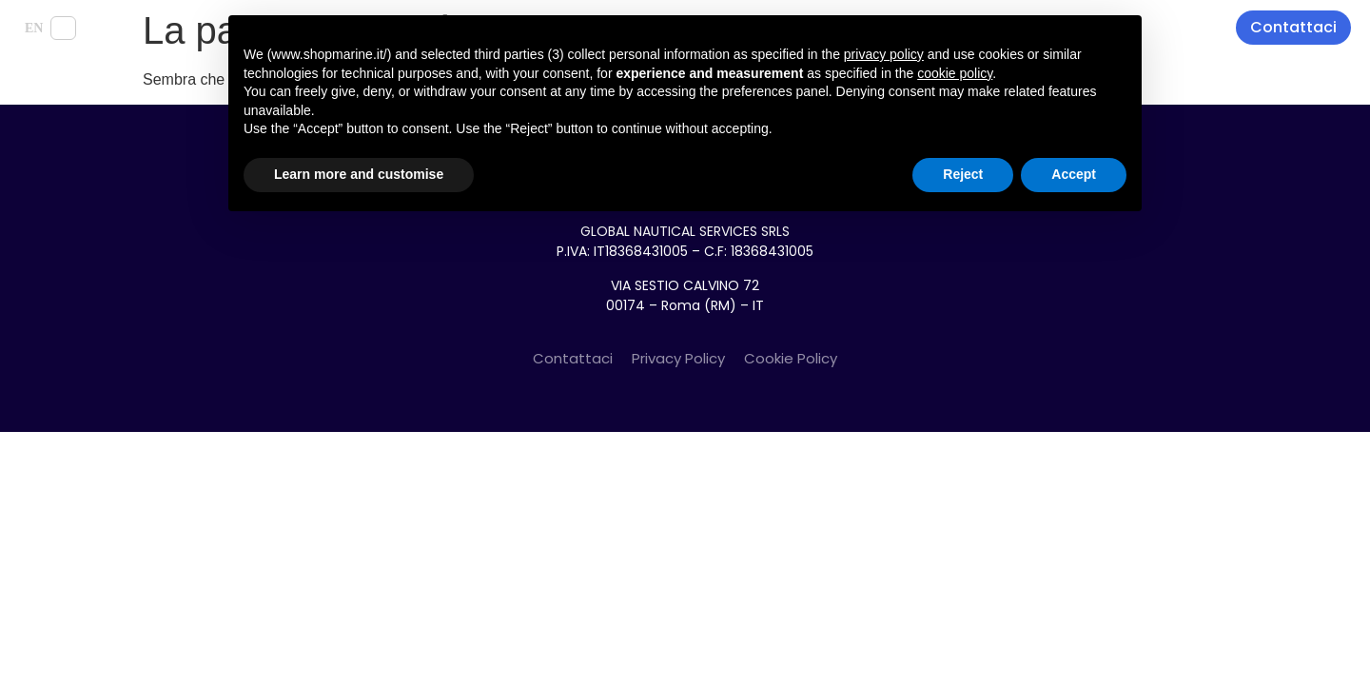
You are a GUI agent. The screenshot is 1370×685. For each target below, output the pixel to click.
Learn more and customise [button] (358, 174)
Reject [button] (963, 174)
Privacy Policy (678, 358)
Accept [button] (1073, 174)
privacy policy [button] (884, 54)
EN (34, 28)
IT (63, 28)
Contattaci (573, 358)
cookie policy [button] (954, 73)
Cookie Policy (790, 358)
